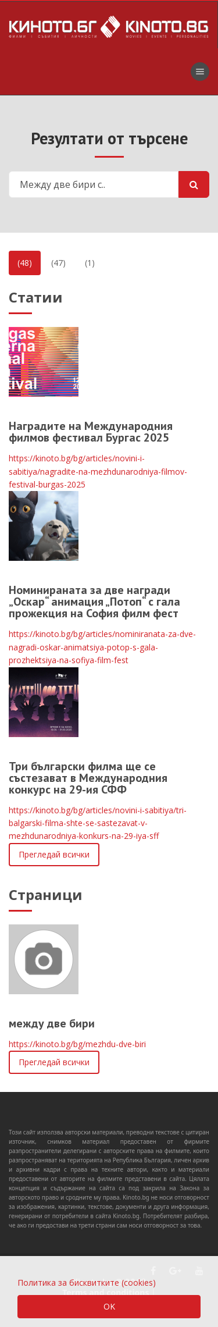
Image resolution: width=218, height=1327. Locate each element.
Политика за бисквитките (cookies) (86, 1282)
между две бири (52, 1023)
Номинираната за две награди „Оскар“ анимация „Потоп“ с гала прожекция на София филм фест (94, 601)
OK (109, 1306)
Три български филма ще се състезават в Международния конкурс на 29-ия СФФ (88, 778)
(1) (90, 262)
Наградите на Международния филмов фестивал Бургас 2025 (91, 431)
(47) (58, 262)
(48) (24, 262)
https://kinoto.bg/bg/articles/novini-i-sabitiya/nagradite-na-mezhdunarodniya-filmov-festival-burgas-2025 (98, 471)
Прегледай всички (54, 854)
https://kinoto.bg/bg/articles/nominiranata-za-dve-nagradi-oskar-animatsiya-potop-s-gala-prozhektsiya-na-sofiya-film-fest (102, 647)
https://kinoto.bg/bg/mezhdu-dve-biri (77, 1043)
